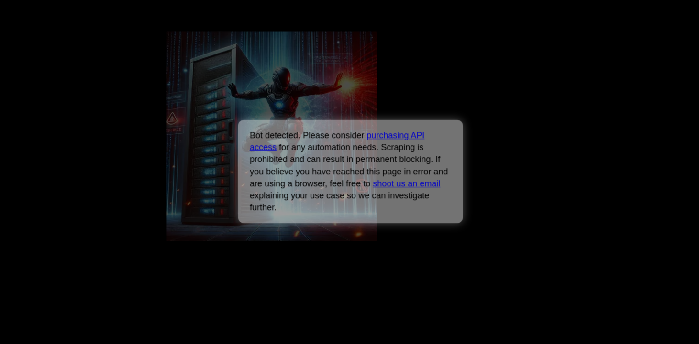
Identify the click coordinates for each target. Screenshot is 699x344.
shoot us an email (406, 183)
